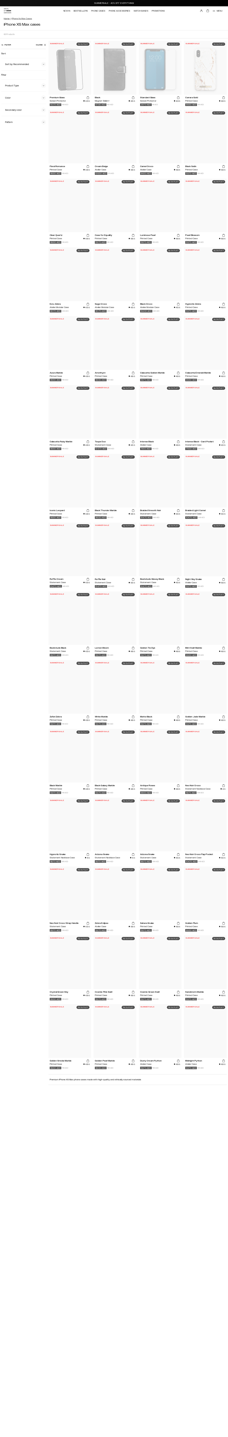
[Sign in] (201, 11)
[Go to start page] (7, 10)
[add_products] (88, 98)
